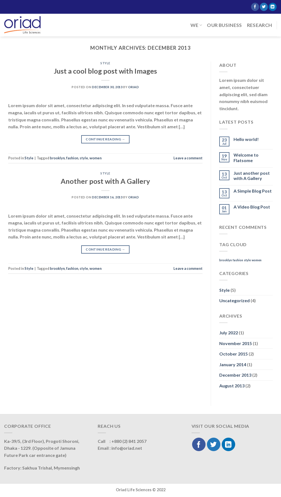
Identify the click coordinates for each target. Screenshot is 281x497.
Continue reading (105, 139)
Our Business (224, 25)
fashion (72, 158)
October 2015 (233, 353)
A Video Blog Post (252, 206)
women (95, 158)
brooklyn (57, 158)
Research (259, 25)
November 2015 (235, 343)
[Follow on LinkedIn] (273, 7)
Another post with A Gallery (105, 181)
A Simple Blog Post (253, 190)
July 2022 (228, 332)
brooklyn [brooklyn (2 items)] (225, 260)
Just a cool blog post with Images (105, 71)
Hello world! (246, 139)
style (84, 158)
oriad (133, 87)
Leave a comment (188, 158)
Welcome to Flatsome (246, 157)
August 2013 (232, 385)
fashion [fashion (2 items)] (238, 260)
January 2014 (232, 364)
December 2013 (235, 374)
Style (105, 63)
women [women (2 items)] (257, 260)
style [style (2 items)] (247, 260)
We (196, 25)
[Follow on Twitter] (264, 7)
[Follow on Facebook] (255, 7)
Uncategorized (234, 300)
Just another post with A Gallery (252, 175)
